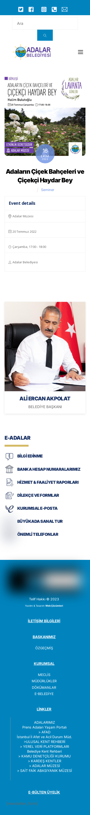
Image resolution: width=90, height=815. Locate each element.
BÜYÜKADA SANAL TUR (40, 521)
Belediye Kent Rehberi (44, 751)
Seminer (47, 190)
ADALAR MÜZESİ (46, 766)
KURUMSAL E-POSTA (37, 508)
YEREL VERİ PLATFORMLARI (46, 746)
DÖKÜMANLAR (44, 687)
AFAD (46, 732)
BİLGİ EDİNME (30, 456)
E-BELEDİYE (44, 694)
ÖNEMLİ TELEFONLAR (37, 534)
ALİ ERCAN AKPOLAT (44, 398)
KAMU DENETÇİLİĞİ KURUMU (46, 756)
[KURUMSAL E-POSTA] (9, 512)
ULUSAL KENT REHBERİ (45, 742)
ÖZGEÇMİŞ (44, 648)
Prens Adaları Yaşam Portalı (44, 727)
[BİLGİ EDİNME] (9, 460)
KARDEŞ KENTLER (46, 761)
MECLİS (44, 675)
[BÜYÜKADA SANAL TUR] (9, 525)
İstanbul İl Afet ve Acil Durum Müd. (44, 737)
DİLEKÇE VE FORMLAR (38, 495)
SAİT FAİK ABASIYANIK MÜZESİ (46, 771)
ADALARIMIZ (44, 722)
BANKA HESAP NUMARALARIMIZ (48, 469)
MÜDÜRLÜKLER (44, 681)
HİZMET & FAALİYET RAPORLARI (47, 482)
